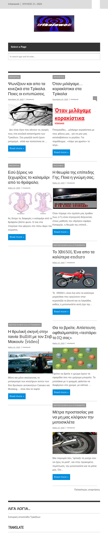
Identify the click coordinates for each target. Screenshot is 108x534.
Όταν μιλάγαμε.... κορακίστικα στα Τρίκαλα (68, 88)
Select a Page (19, 47)
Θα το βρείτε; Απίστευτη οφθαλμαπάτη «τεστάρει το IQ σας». (74, 332)
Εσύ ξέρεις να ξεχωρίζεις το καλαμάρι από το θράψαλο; (29, 177)
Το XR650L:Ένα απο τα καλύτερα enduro (74, 254)
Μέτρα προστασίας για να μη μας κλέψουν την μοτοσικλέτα (73, 417)
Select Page (96, 4)
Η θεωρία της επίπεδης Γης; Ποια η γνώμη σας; (73, 175)
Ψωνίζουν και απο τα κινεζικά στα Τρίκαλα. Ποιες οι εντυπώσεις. (27, 88)
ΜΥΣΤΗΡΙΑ (59, 166)
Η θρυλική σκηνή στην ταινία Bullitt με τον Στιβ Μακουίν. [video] (30, 336)
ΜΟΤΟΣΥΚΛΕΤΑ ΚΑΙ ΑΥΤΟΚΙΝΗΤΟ (69, 245)
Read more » (17, 148)
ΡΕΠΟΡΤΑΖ (14, 77)
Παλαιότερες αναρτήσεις (87, 489)
